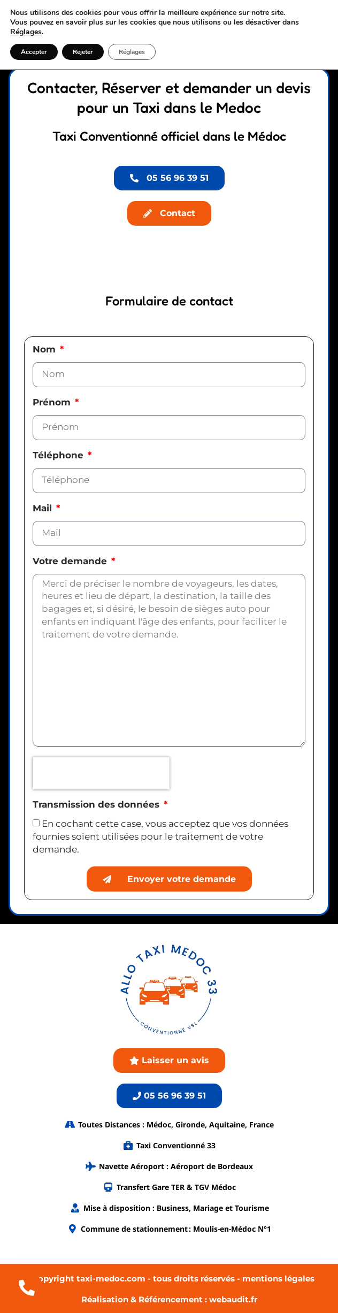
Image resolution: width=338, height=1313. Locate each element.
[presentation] (101, 773)
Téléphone (59, 455)
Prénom (53, 403)
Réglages (26, 32)
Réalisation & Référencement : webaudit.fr (169, 1299)
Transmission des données (97, 805)
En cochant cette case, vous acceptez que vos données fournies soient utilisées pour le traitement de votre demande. (160, 836)
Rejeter (83, 52)
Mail (44, 508)
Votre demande (71, 561)
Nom (45, 350)
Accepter (34, 52)
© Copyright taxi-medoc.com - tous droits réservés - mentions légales (169, 1278)
